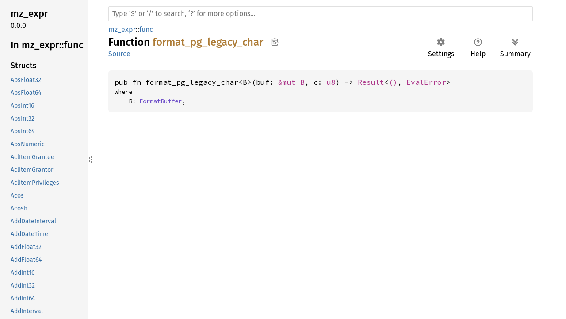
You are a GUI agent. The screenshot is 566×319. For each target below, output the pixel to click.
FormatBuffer (160, 101)
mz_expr (122, 29)
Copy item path (275, 41)
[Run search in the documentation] (320, 13)
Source (119, 54)
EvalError (426, 82)
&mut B (291, 82)
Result (371, 82)
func (146, 29)
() (393, 82)
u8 (331, 82)
